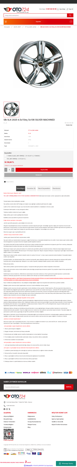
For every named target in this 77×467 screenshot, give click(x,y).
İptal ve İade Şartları (58, 419)
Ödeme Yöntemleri (9, 421)
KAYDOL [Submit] (69, 387)
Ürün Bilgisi (21, 188)
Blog (29, 427)
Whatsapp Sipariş (66, 463)
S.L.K (29, 133)
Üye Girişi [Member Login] (62, 9)
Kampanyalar (7, 427)
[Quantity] (9, 170)
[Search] (38, 15)
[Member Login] (58, 9)
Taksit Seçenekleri (44, 188)
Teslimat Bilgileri (8, 424)
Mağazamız (31, 416)
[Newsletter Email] (38, 387)
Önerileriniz (56, 188)
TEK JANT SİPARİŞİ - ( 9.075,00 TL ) (16, 159)
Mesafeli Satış (8, 419)
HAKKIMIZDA (32, 419)
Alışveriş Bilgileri (9, 416)
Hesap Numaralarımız (34, 421)
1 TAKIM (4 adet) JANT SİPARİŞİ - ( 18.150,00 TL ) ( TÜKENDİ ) (23, 156)
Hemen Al (38, 175)
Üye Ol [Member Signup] (71, 9)
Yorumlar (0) (31, 188)
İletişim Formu (32, 424)
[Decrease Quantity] (5, 170)
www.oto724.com (37, 290)
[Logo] (16, 9)
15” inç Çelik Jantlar (33, 130)
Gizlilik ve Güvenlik (57, 421)
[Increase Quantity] (12, 170)
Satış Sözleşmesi (57, 416)
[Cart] (38, 22)
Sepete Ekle (44, 170)
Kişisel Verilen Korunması (59, 424)
